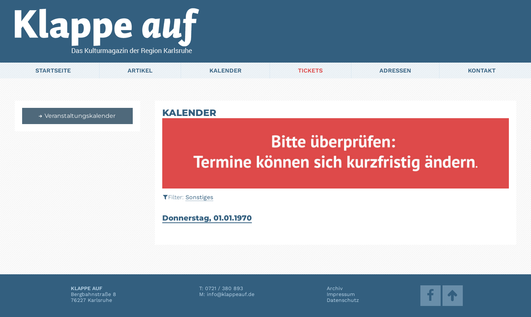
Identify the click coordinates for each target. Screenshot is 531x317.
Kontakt (482, 70)
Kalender (225, 70)
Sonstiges (199, 197)
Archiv (335, 288)
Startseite (53, 70)
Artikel (140, 70)
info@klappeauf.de (230, 294)
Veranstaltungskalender (76, 115)
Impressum (341, 294)
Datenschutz (343, 300)
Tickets (310, 70)
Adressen (395, 70)
